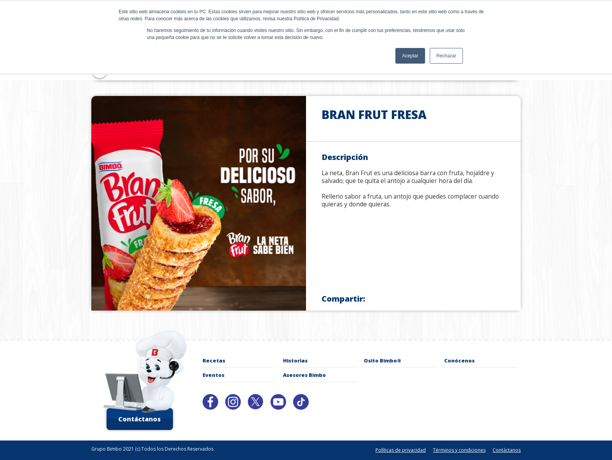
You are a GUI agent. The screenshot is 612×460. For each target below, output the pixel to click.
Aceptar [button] (410, 56)
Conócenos (459, 360)
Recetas (214, 360)
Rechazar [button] (446, 56)
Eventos (213, 374)
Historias (295, 360)
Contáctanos (139, 419)
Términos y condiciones (459, 450)
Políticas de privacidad (400, 450)
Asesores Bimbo (304, 374)
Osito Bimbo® (382, 360)
